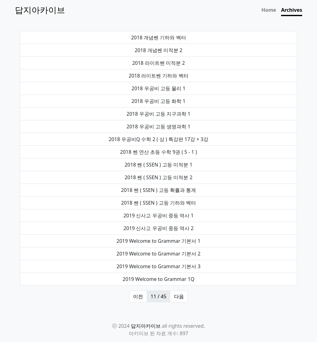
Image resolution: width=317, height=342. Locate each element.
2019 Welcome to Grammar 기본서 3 (158, 266)
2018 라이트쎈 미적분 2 (158, 63)
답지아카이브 (146, 325)
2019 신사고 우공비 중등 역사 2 (159, 228)
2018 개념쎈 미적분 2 (158, 50)
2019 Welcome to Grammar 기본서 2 (158, 253)
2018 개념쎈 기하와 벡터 (158, 37)
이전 (138, 296)
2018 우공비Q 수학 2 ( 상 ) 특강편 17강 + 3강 (158, 139)
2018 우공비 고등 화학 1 (158, 101)
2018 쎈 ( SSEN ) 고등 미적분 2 (158, 177)
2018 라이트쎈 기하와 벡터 (158, 75)
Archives (291, 10)
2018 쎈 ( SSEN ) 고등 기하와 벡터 (158, 202)
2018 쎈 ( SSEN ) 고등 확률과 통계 (158, 190)
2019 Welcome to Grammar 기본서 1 (158, 241)
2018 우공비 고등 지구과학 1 (158, 113)
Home (269, 10)
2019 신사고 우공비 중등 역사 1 (159, 215)
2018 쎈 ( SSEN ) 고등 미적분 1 (158, 164)
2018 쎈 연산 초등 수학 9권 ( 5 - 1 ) (158, 152)
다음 (179, 296)
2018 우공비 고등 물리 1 (158, 88)
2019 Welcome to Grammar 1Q (158, 279)
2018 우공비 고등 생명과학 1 (158, 126)
